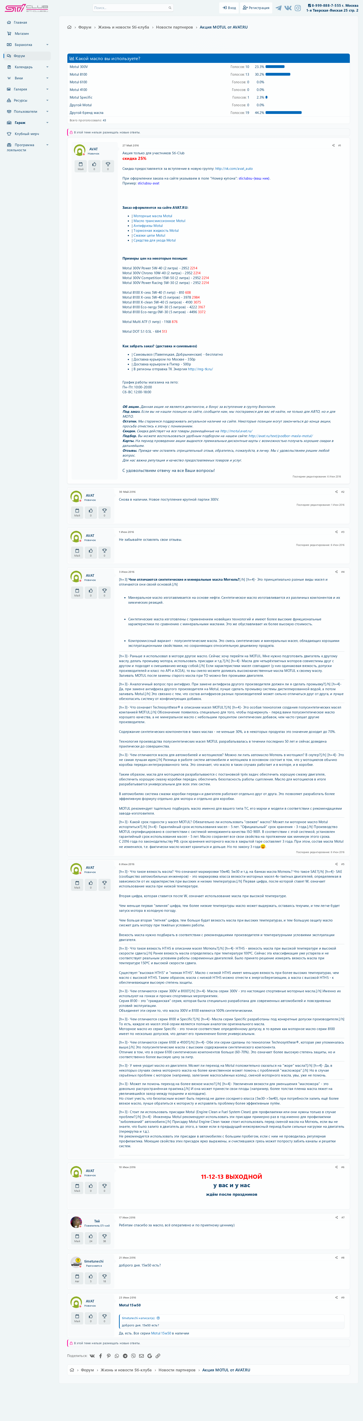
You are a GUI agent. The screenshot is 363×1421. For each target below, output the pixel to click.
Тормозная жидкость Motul (156, 230)
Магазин (22, 33)
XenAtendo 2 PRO (163, 1407)
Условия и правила (171, 1390)
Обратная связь (141, 1390)
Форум (19, 55)
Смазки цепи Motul (149, 235)
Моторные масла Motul (153, 215)
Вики (19, 78)
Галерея (20, 89)
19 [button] (240, 112)
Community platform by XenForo (181, 1396)
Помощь (247, 1390)
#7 (342, 1217)
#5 (342, 864)
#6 (342, 1167)
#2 (342, 491)
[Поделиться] (333, 145)
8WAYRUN (203, 1403)
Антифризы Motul (148, 225)
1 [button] (240, 97)
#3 (342, 532)
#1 (339, 145)
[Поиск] (133, 8)
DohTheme (193, 1414)
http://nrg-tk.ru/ (200, 369)
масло (143, 46)
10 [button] (240, 66)
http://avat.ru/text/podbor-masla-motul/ (280, 435)
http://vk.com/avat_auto (234, 168)
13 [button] (240, 74)
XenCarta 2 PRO (163, 1403)
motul (114, 46)
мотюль (156, 46)
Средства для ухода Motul (155, 240)
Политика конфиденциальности (213, 1390)
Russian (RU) (114, 1390)
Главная (20, 22)
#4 (342, 572)
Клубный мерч (27, 133)
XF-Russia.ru (21, 1400)
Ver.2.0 (92, 1390)
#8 (342, 1257)
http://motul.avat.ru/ (236, 431)
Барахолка (23, 44)
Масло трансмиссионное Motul (159, 220)
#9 (342, 1297)
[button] (47, 44)
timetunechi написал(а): (138, 1318)
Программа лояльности (20, 147)
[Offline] (83, 154)
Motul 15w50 (161, 1333)
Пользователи (25, 111)
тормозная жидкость (179, 46)
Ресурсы (20, 100)
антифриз (129, 46)
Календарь (24, 66)
